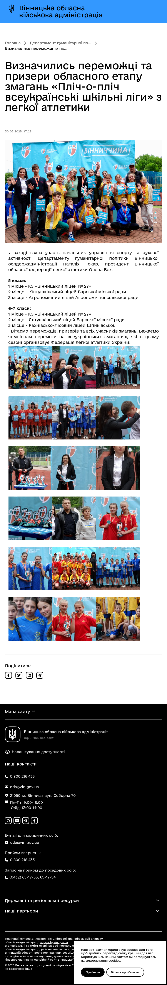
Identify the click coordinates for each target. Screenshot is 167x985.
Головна (13, 43)
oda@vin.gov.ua (22, 843)
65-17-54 (48, 877)
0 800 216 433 (20, 860)
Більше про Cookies (126, 972)
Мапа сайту (17, 711)
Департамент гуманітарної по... (60, 43)
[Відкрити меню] (153, 11)
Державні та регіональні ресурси (42, 900)
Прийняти (93, 972)
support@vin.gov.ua (54, 942)
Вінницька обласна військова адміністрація (61, 11)
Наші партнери (21, 911)
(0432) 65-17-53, (24, 877)
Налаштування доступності (35, 752)
